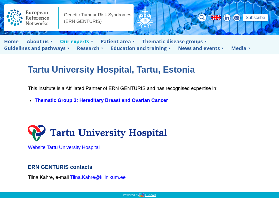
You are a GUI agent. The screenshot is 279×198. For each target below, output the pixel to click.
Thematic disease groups (172, 41)
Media (238, 48)
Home (11, 41)
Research (88, 48)
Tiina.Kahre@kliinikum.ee (98, 177)
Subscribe (255, 17)
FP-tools (150, 195)
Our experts (74, 41)
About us (37, 41)
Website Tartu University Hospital (63, 147)
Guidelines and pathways (35, 48)
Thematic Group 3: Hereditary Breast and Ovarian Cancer (101, 100)
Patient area (116, 41)
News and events (199, 48)
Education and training (139, 48)
